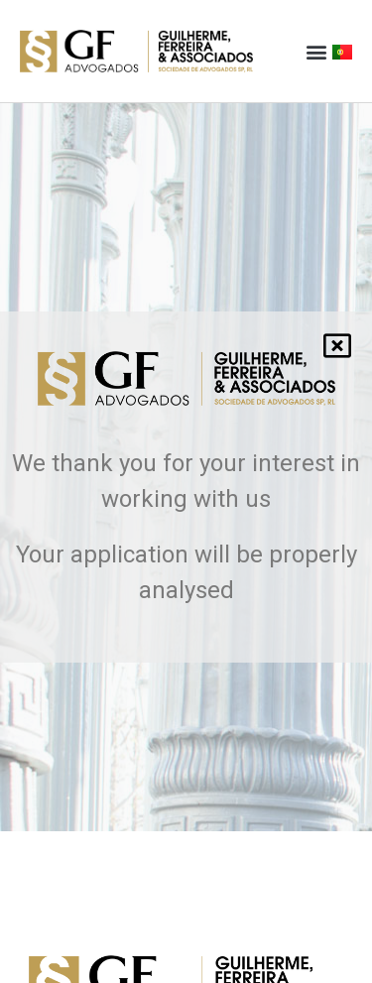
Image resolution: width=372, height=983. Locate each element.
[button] (316, 51)
